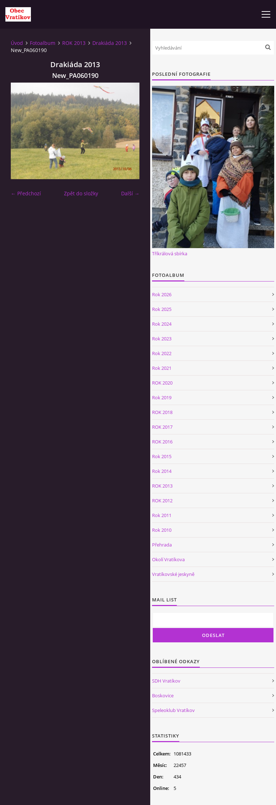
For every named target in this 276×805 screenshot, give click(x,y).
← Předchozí (26, 193)
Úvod (17, 42)
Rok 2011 (161, 515)
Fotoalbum (42, 42)
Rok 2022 (161, 353)
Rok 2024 (161, 324)
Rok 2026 (161, 294)
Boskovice (163, 695)
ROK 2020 (162, 383)
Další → (130, 193)
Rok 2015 (161, 456)
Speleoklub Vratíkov (173, 710)
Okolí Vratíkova (168, 559)
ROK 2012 (162, 500)
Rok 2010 (161, 530)
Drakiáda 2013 (109, 42)
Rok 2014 (161, 471)
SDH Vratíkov (166, 681)
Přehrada (162, 544)
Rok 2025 (161, 309)
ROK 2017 (162, 427)
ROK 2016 (162, 441)
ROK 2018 (162, 412)
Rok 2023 (161, 338)
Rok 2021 (161, 368)
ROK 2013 (74, 42)
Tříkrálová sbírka (169, 253)
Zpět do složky (81, 193)
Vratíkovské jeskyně (173, 574)
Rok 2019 (161, 397)
